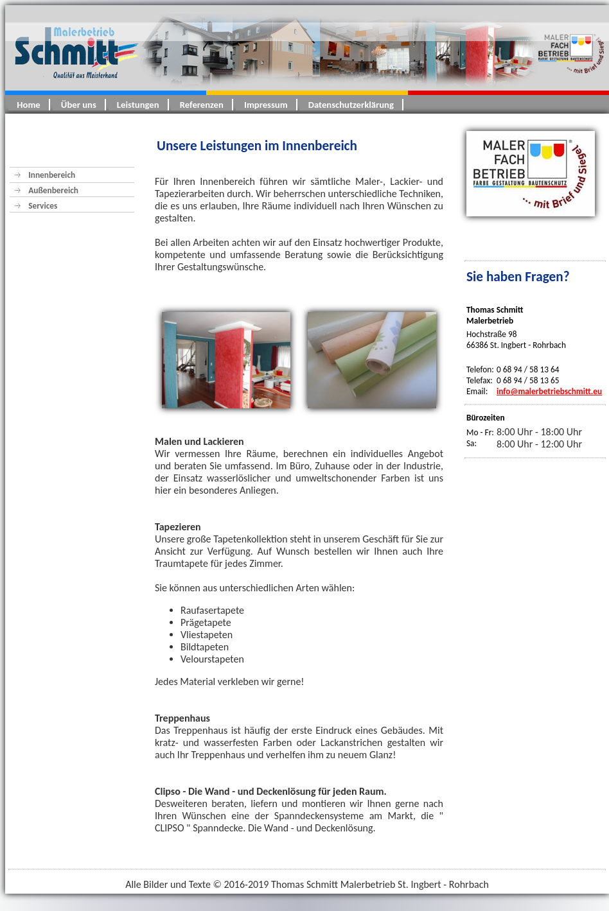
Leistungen (138, 104)
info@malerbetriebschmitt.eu (549, 391)
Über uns (79, 104)
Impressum (266, 104)
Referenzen (201, 104)
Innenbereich (51, 174)
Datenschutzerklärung (350, 104)
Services (42, 205)
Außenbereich (58, 190)
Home (28, 104)
